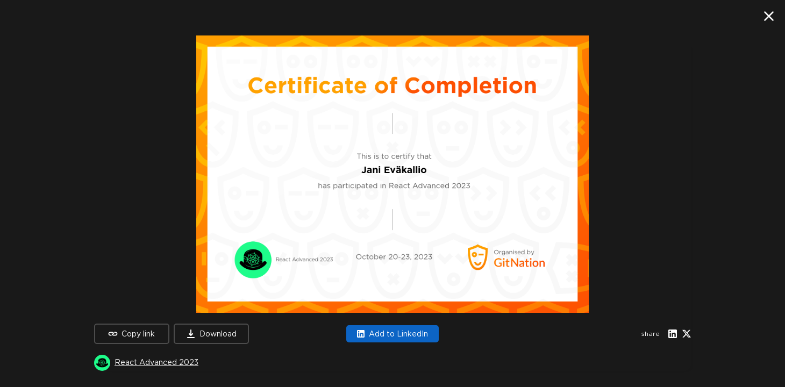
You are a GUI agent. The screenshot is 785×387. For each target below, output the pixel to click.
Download (212, 333)
